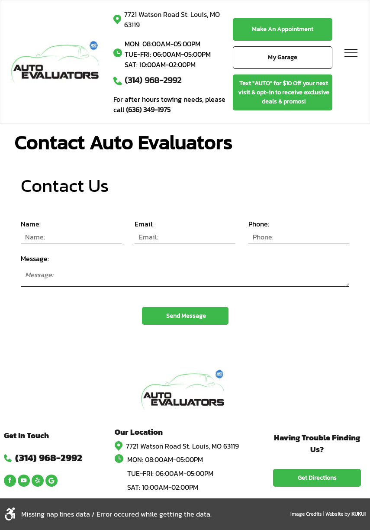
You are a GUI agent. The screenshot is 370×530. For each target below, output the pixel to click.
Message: (35, 258)
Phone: (258, 224)
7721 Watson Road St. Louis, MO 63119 (182, 446)
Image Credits (306, 514)
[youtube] (24, 482)
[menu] (351, 53)
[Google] (51, 482)
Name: (31, 224)
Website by (337, 514)
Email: (144, 224)
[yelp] (38, 482)
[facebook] (10, 482)
